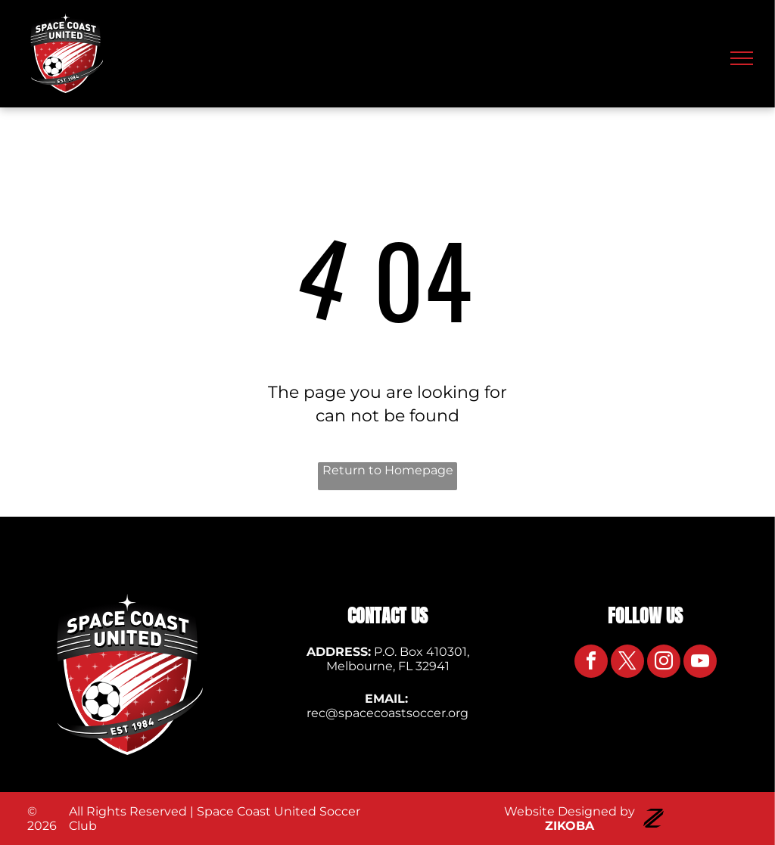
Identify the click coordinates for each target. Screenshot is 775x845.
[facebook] (591, 663)
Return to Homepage (387, 470)
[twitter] (627, 663)
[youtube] (700, 663)
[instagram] (663, 663)
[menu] (741, 58)
